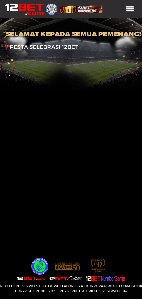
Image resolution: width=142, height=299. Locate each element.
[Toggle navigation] (130, 9)
